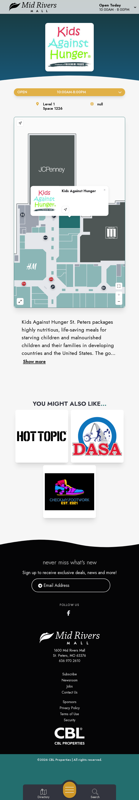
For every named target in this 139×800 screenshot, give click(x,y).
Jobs (69, 686)
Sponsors (69, 701)
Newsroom (69, 680)
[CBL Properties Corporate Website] (69, 736)
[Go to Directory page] (43, 794)
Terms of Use (69, 713)
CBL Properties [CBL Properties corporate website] (60, 760)
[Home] (36, 7)
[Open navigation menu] (69, 790)
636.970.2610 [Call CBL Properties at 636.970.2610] (69, 660)
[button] (117, 7)
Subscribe (69, 674)
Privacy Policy (70, 707)
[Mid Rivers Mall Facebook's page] (69, 612)
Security (69, 720)
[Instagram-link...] (41, 436)
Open (69, 92)
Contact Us (70, 692)
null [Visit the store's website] (100, 104)
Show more (34, 361)
